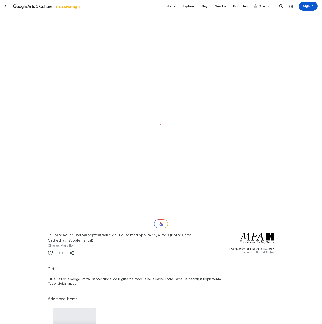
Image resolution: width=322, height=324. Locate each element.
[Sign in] (308, 6)
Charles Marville (60, 245)
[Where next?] (161, 223)
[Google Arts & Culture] (48, 6)
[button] (6, 6)
